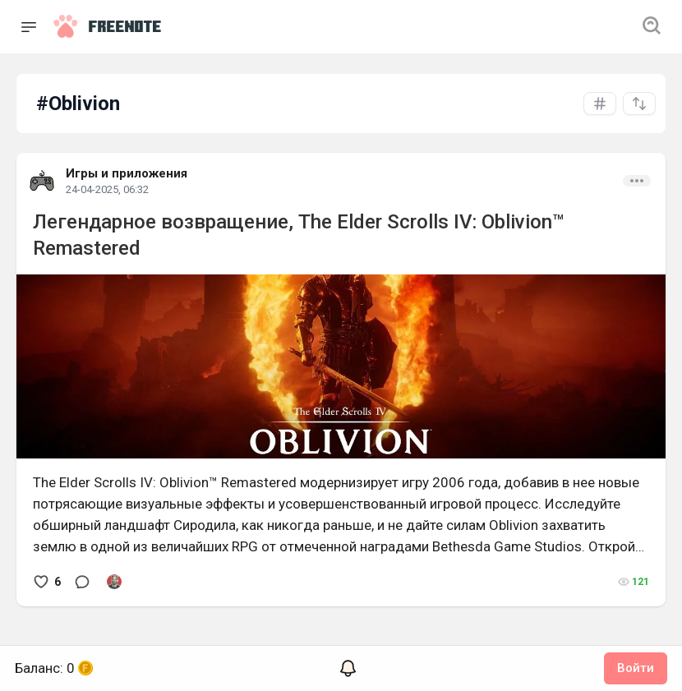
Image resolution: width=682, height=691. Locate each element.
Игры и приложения (126, 173)
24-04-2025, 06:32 (107, 189)
